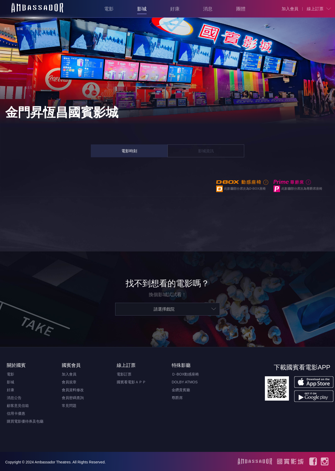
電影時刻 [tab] (129, 151)
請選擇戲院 (164, 309)
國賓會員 (71, 365)
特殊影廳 (181, 365)
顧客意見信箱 (18, 405)
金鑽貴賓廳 (181, 390)
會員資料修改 (73, 390)
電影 (109, 9)
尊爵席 (177, 398)
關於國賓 (16, 365)
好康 (175, 9)
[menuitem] (290, 9)
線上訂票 (315, 9)
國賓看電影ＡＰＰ (131, 382)
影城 (142, 9)
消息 (208, 9)
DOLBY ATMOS (185, 382)
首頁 (7, 28)
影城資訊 (206, 151)
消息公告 (14, 398)
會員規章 (69, 382)
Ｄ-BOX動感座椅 (185, 374)
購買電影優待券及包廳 (25, 421)
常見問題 (69, 405)
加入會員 (290, 9)
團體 (240, 9)
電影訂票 (124, 374)
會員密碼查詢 (73, 398)
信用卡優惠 (16, 413)
